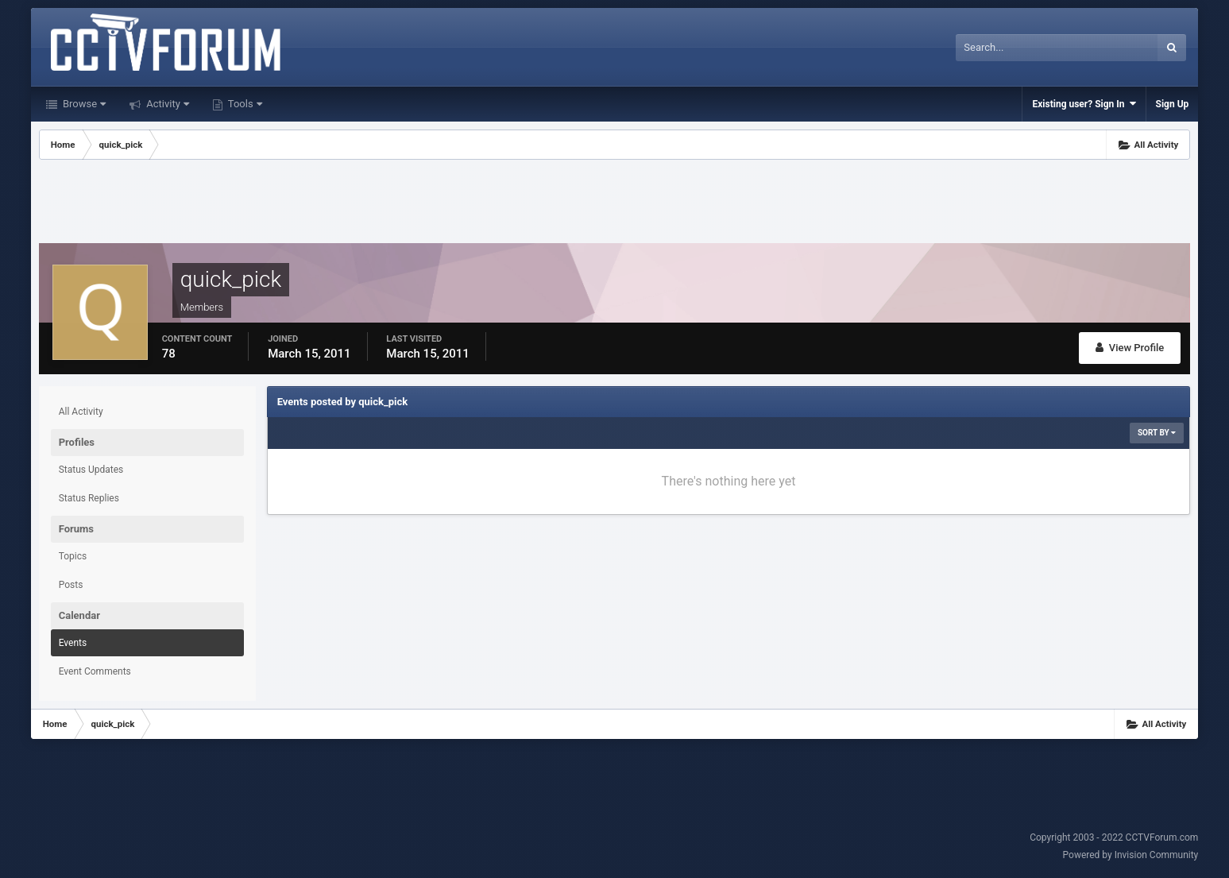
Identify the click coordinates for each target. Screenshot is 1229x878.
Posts (71, 584)
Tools (244, 104)
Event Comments (95, 671)
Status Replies (89, 498)
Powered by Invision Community (1131, 855)
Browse (83, 104)
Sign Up (1172, 104)
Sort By (1157, 432)
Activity (166, 104)
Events (73, 642)
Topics (73, 556)
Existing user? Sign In (1083, 104)
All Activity (81, 411)
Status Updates (91, 469)
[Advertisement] (614, 203)
